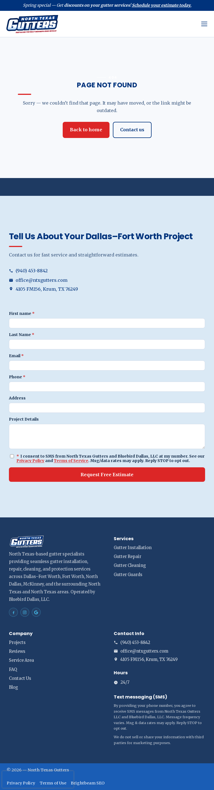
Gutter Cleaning (130, 565)
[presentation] (38, 779)
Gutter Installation (133, 547)
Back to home (86, 129)
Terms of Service (71, 460)
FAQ (13, 669)
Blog (13, 687)
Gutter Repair (127, 556)
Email (16, 355)
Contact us (132, 129)
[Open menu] (204, 23)
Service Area (21, 660)
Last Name (21, 334)
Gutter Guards (128, 574)
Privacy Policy (30, 460)
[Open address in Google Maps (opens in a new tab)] (107, 289)
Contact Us (20, 678)
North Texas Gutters (48, 769)
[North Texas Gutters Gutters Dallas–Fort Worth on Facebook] (13, 612)
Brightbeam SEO (87, 783)
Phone (17, 376)
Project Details (24, 419)
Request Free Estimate (107, 474)
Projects (17, 642)
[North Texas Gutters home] (100, 24)
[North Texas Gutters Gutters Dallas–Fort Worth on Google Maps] (36, 612)
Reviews (17, 651)
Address (17, 398)
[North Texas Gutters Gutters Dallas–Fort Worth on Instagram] (24, 612)
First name (22, 313)
